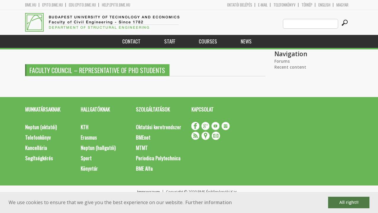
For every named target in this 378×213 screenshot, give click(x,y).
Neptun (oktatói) (41, 127)
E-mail (263, 5)
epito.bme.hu (52, 5)
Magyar (342, 5)
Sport (86, 158)
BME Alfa (144, 168)
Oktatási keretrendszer (158, 127)
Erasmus (89, 137)
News (246, 41)
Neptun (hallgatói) (98, 147)
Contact (131, 41)
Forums (282, 61)
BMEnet (143, 137)
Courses (208, 41)
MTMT (142, 147)
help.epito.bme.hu (116, 5)
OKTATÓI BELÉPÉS (239, 5)
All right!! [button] (349, 202)
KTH (84, 127)
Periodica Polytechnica (158, 158)
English (324, 5)
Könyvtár (89, 168)
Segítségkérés (39, 158)
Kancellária (36, 147)
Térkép (307, 5)
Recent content (290, 67)
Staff (169, 41)
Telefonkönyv (284, 5)
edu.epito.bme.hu (82, 5)
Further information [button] (208, 202)
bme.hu (30, 5)
